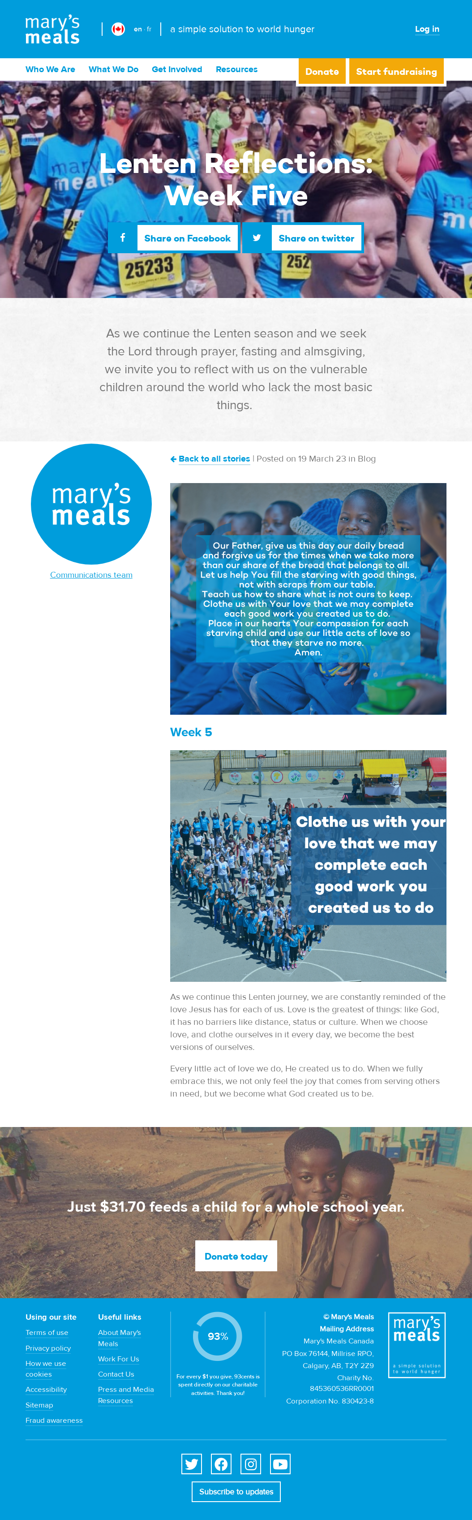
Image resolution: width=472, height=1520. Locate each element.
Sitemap (39, 1405)
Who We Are (50, 69)
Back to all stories (214, 458)
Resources (237, 69)
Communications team (91, 575)
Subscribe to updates (236, 1492)
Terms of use (47, 1333)
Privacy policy (48, 1348)
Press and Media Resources (126, 1395)
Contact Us (116, 1374)
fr (149, 29)
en (138, 29)
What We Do (113, 69)
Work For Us (118, 1359)
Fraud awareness (54, 1420)
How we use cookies (46, 1369)
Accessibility (46, 1390)
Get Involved (177, 69)
